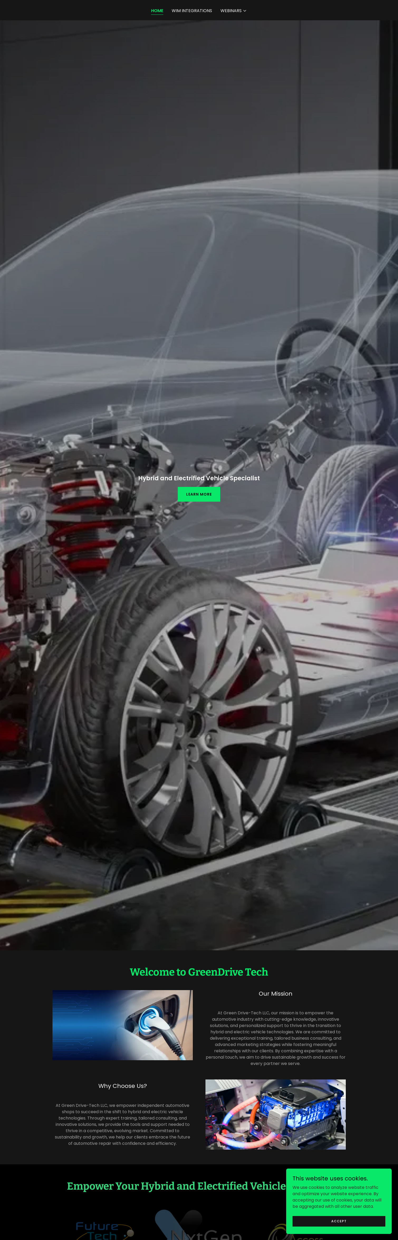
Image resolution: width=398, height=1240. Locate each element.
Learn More (199, 494)
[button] (233, 11)
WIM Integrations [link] (192, 11)
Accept (339, 1231)
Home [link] (157, 11)
